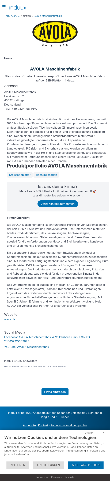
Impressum (42, 477)
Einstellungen (48, 465)
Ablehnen (17, 465)
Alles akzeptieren (86, 465)
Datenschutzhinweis (62, 477)
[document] (55, 448)
